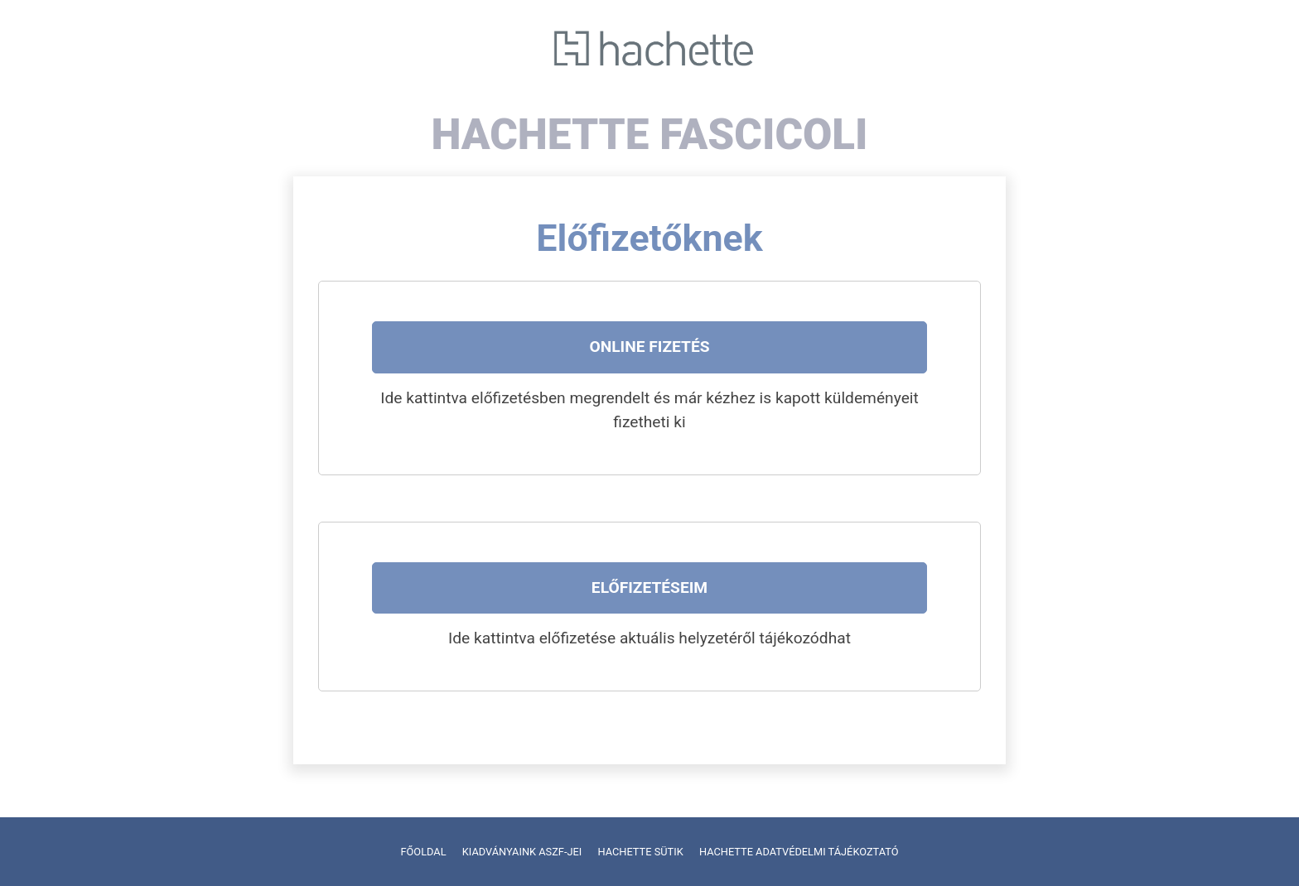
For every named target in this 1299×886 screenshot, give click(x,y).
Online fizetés (649, 346)
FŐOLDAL (423, 851)
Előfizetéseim (649, 587)
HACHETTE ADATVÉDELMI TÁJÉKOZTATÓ (799, 851)
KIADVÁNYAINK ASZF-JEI (522, 851)
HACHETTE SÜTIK (640, 851)
